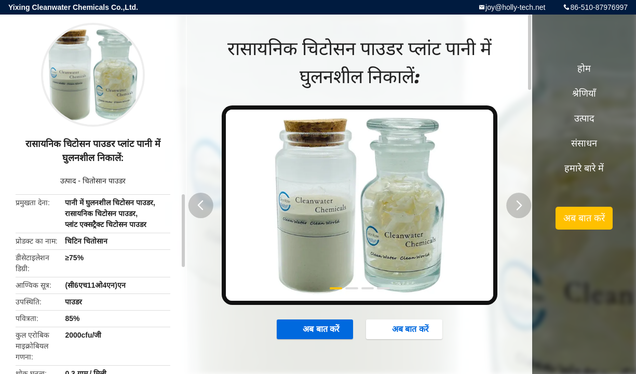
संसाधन (584, 143)
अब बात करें (316, 329)
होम (584, 68)
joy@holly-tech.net (515, 7)
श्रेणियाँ (584, 93)
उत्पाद (68, 181)
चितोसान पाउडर (104, 181)
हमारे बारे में (584, 168)
